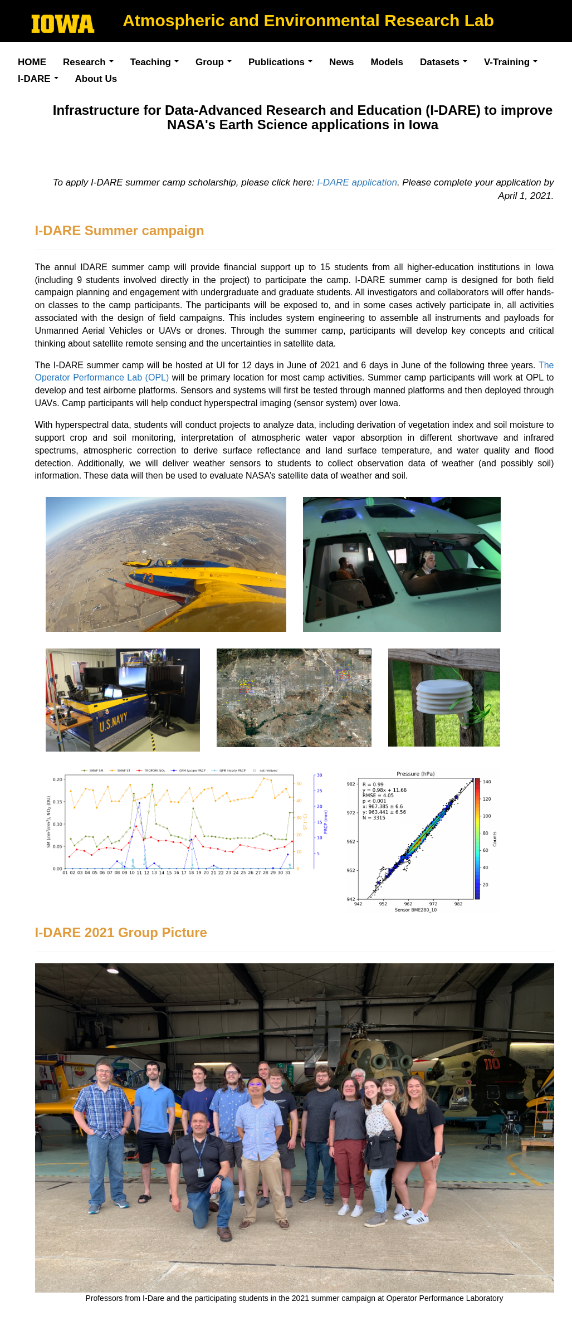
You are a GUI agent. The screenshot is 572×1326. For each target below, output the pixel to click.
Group (216, 64)
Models (386, 62)
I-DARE (41, 80)
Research (91, 64)
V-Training (513, 64)
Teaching (157, 64)
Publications (283, 64)
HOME (32, 62)
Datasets (446, 64)
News (341, 62)
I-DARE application (357, 182)
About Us (96, 79)
